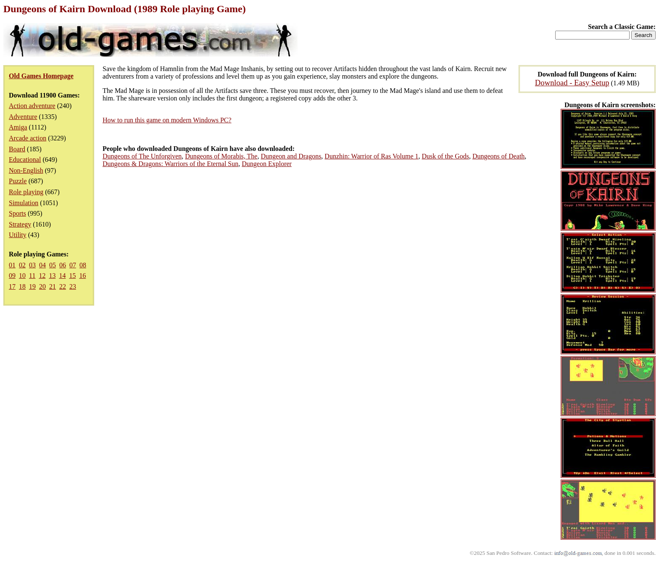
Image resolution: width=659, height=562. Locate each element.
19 (32, 286)
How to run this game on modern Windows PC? (167, 120)
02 (22, 265)
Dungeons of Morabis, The (221, 156)
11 (32, 275)
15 (72, 275)
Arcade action (27, 138)
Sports (17, 213)
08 (82, 265)
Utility (17, 234)
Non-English (26, 170)
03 (32, 265)
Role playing (26, 191)
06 (62, 265)
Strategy (20, 224)
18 (22, 286)
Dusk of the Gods (445, 156)
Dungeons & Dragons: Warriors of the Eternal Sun (170, 163)
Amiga (18, 127)
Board (17, 149)
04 (42, 265)
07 (72, 265)
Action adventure (32, 105)
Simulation (23, 202)
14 (62, 275)
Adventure (23, 116)
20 (42, 286)
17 (12, 286)
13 (52, 275)
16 (82, 275)
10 (22, 275)
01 (12, 265)
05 (52, 265)
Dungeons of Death (498, 156)
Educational (25, 159)
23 (72, 286)
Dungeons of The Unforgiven (142, 156)
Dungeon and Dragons (291, 156)
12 (42, 275)
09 (12, 275)
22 (62, 286)
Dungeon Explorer (267, 163)
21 (52, 286)
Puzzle (18, 181)
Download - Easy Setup (572, 82)
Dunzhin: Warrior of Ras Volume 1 (371, 156)
